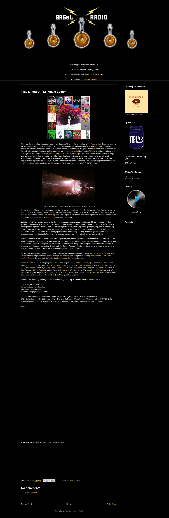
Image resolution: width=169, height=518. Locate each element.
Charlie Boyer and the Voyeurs (65, 258)
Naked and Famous (94, 270)
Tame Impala (79, 144)
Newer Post (26, 504)
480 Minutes (71, 481)
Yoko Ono (68, 158)
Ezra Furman (30, 268)
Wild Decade (94, 272)
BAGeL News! (130, 163)
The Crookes (29, 258)
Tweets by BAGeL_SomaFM (132, 177)
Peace (109, 256)
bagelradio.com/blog (90, 79)
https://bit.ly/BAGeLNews (94, 74)
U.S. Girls (40, 275)
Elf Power (105, 265)
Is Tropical (41, 270)
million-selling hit (51, 215)
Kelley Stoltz (65, 270)
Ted (30, 481)
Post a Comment (30, 493)
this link (76, 70)
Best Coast (33, 265)
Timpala (92, 151)
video (79, 481)
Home (69, 504)
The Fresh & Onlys (54, 268)
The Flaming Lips (94, 144)
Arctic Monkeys (84, 263)
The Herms (103, 268)
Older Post (111, 504)
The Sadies (49, 272)
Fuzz (104, 256)
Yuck (62, 275)
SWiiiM (71, 272)
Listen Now (136, 212)
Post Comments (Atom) (74, 511)
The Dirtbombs (95, 256)
